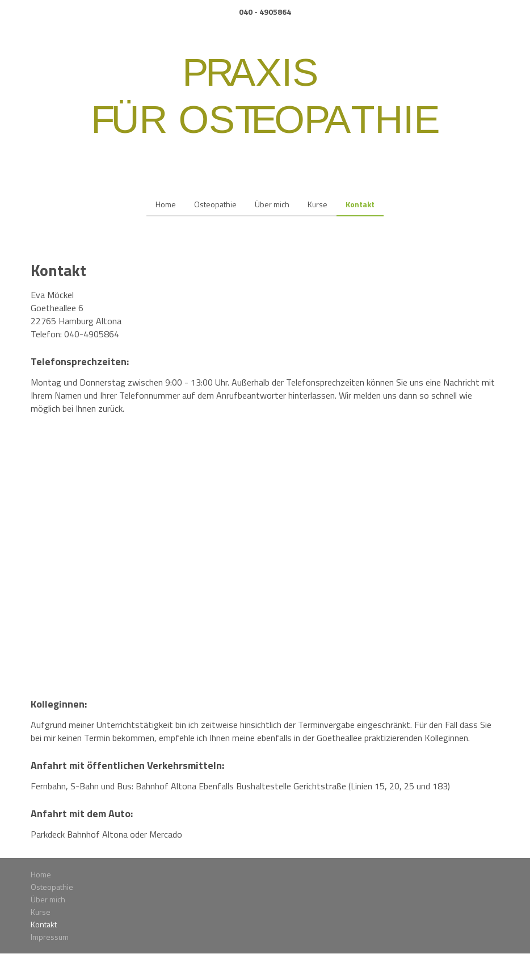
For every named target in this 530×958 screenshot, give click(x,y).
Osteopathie (215, 204)
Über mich (272, 204)
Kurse (317, 204)
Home (165, 204)
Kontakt (360, 204)
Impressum (50, 936)
